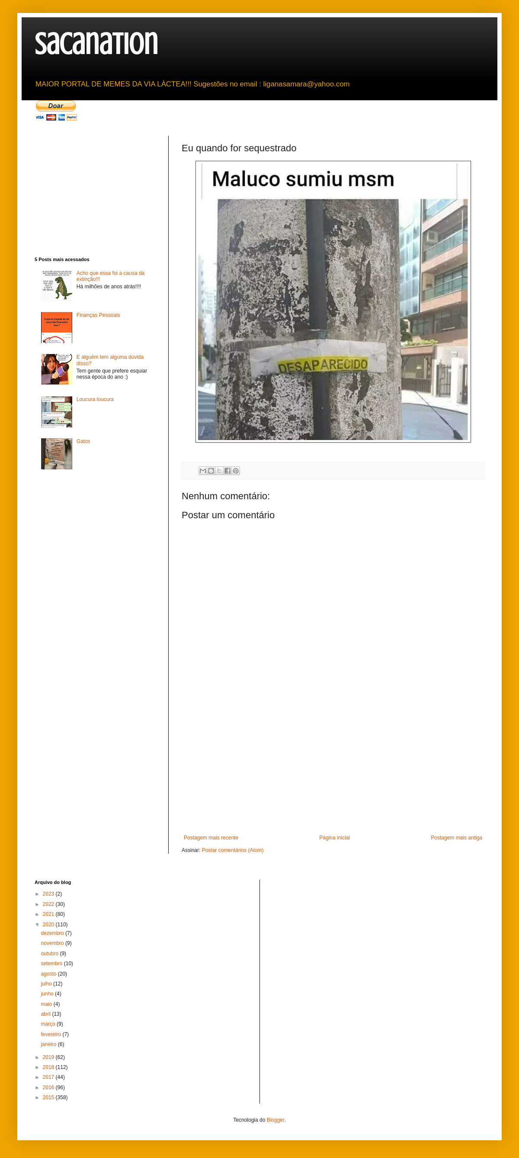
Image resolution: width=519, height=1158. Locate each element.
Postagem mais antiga (456, 838)
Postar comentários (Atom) (233, 850)
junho (48, 994)
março (49, 1024)
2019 (49, 1057)
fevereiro (51, 1034)
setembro (52, 963)
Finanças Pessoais (98, 315)
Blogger (276, 1120)
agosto (49, 974)
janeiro (49, 1044)
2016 (49, 1088)
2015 (49, 1097)
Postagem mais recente (211, 838)
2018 (49, 1067)
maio (47, 1004)
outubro (50, 954)
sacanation (96, 44)
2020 (49, 925)
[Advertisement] (333, 770)
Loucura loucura (95, 399)
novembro (53, 943)
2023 (49, 894)
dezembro (53, 933)
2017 (49, 1077)
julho (47, 984)
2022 (49, 904)
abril (46, 1014)
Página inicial (334, 838)
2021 (49, 914)
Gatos (83, 441)
